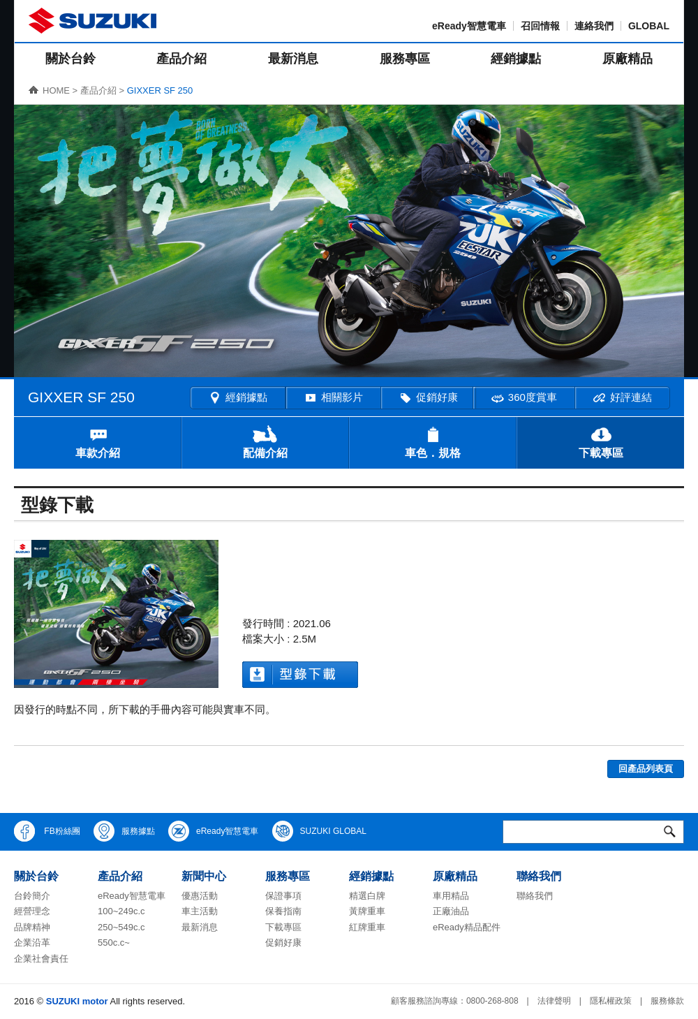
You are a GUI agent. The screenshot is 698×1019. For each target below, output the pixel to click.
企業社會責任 (41, 958)
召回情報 (540, 26)
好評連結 (622, 398)
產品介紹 (181, 59)
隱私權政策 (611, 1001)
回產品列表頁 (645, 768)
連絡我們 (594, 26)
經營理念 (32, 911)
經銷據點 (516, 59)
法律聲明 (554, 1001)
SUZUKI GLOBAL (319, 831)
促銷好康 (428, 398)
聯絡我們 (535, 895)
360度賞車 (524, 398)
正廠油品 (451, 911)
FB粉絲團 (47, 831)
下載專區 (601, 441)
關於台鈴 (70, 59)
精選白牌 (367, 895)
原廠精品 (627, 59)
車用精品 (451, 895)
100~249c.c (121, 911)
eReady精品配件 (466, 927)
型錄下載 (300, 674)
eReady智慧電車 (469, 26)
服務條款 (667, 1001)
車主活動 (199, 911)
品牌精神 (32, 927)
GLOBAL (648, 26)
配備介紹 (265, 441)
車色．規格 (433, 441)
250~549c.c (121, 927)
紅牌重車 (367, 927)
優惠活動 (199, 895)
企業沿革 (32, 942)
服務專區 (405, 59)
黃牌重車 (367, 911)
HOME (56, 90)
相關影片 (333, 398)
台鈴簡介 (32, 895)
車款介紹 (97, 441)
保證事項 (283, 895)
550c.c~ (114, 942)
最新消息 (293, 59)
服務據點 (124, 831)
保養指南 (283, 911)
